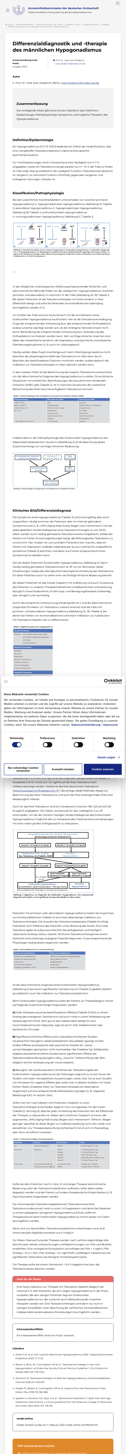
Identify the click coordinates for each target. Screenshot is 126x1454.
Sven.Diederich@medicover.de (80, 82)
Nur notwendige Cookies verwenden (23, 769)
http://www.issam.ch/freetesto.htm (35, 789)
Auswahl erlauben (63, 769)
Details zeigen (106, 757)
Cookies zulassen (103, 769)
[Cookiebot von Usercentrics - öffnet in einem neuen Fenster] (108, 681)
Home (9, 24)
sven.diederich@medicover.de (70, 63)
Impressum (110, 724)
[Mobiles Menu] (7, 9)
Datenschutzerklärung (86, 724)
